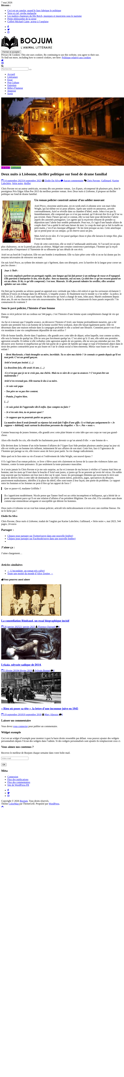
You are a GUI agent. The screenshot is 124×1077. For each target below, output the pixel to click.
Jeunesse (11, 90)
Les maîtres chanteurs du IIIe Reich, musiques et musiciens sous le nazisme (44, 16)
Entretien (11, 85)
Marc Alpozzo (52, 714)
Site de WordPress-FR (18, 785)
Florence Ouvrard (47, 626)
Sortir (10, 93)
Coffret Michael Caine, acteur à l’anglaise (27, 21)
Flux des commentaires (18, 782)
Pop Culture (13, 82)
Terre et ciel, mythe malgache (21, 13)
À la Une (5, 167)
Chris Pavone (93, 180)
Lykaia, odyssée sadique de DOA (21, 664)
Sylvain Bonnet (43, 670)
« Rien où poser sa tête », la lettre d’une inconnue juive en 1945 (39, 708)
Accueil (11, 74)
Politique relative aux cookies (76, 57)
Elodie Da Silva (53, 180)
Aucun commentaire (72, 180)
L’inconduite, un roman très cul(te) (26, 570)
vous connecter (20, 726)
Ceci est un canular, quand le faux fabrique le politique (34, 10)
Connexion (12, 776)
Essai (10, 79)
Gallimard (106, 180)
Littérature (12, 77)
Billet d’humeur (15, 88)
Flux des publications (17, 779)
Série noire (17, 183)
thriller (27, 183)
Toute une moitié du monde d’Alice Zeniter (30, 573)
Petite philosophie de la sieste (21, 18)
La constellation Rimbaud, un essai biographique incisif (35, 620)
